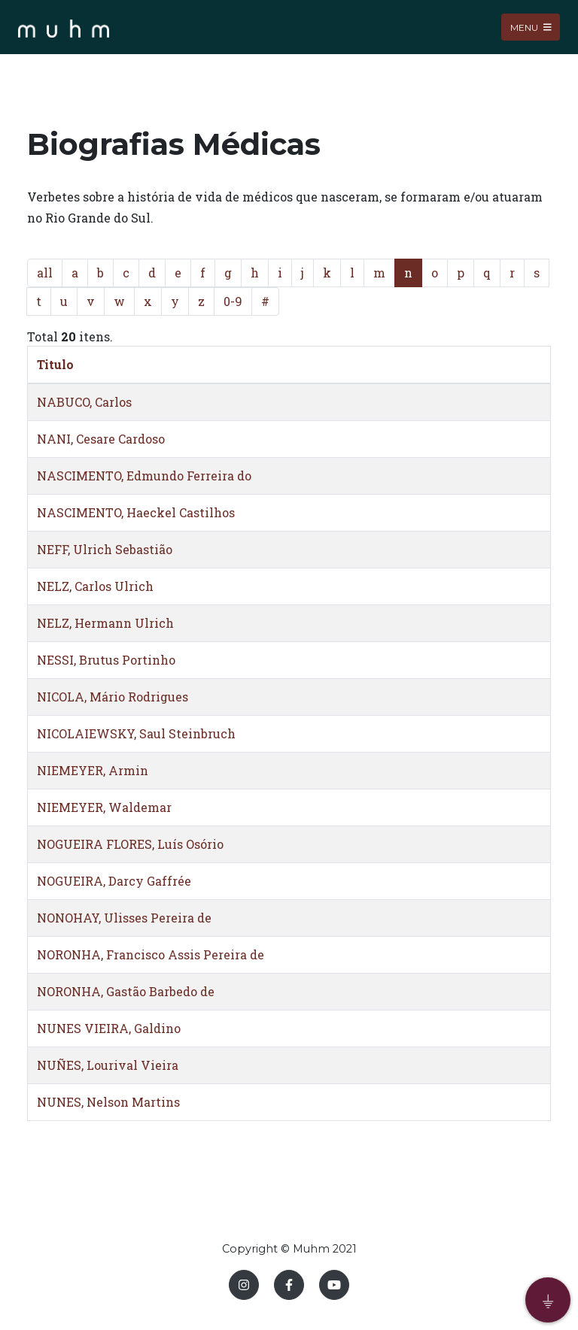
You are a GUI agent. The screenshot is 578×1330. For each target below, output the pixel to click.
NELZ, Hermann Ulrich (105, 623)
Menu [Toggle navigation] (531, 26)
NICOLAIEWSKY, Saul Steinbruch (136, 733)
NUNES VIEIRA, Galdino (109, 1028)
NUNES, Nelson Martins (108, 1102)
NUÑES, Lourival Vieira (107, 1065)
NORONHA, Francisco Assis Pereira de (150, 954)
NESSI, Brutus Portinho (106, 660)
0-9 (233, 301)
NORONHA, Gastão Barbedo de (125, 991)
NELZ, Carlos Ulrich (95, 586)
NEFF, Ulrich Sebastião (104, 549)
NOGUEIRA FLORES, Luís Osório (130, 844)
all (45, 272)
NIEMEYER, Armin (92, 770)
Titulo (55, 364)
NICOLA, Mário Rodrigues (112, 696)
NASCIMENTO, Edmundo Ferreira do (144, 475)
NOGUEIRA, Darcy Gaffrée (114, 881)
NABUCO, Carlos (84, 402)
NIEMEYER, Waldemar (104, 807)
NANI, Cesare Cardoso (101, 439)
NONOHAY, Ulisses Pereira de (124, 918)
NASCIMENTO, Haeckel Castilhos (136, 512)
